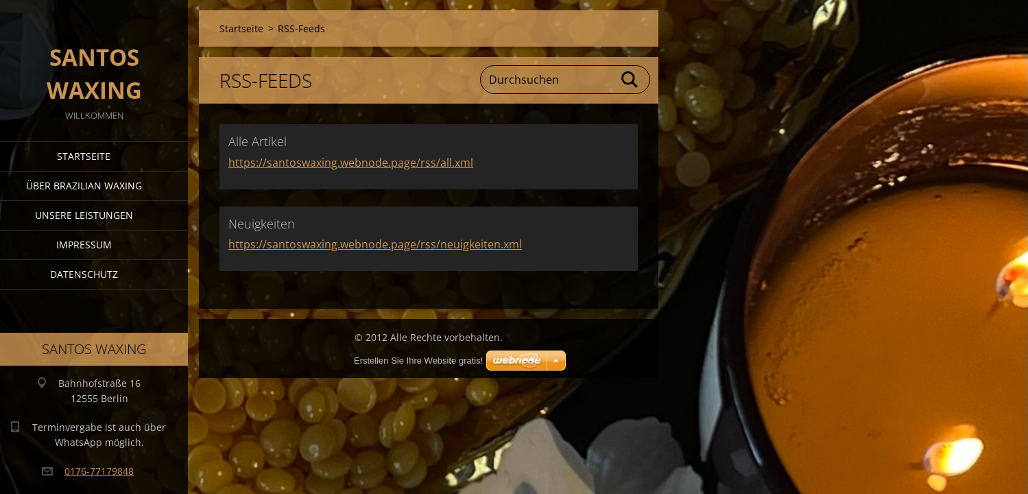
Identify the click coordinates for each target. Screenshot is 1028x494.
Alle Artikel (257, 141)
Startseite (83, 156)
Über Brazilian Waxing (84, 185)
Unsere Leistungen (84, 215)
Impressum (84, 244)
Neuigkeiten (261, 223)
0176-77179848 (99, 471)
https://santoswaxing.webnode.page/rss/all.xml (350, 162)
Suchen (630, 79)
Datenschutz (84, 274)
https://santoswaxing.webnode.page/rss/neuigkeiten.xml (375, 244)
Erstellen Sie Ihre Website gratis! (418, 360)
